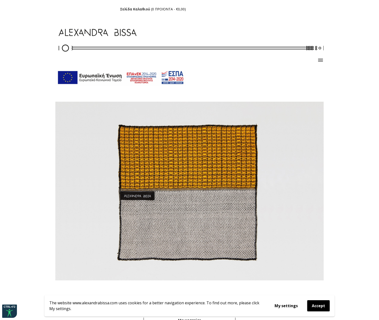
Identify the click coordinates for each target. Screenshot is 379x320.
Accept (318, 305)
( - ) (153, 9)
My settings (286, 305)
